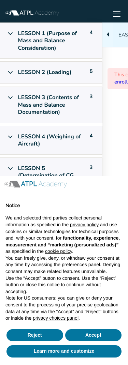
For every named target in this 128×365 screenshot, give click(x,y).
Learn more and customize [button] (64, 351)
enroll (121, 82)
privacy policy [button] (84, 224)
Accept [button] (93, 335)
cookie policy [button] (58, 251)
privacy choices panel (56, 318)
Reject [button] (35, 335)
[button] (119, 187)
